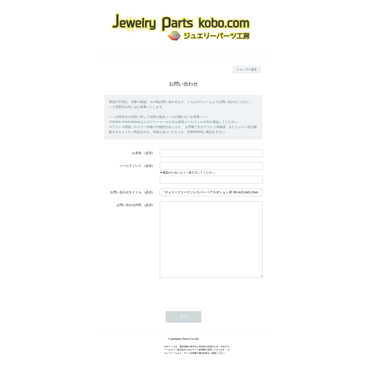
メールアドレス (130, 165)
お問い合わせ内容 (128, 205)
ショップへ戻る (247, 69)
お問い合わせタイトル (125, 192)
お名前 (136, 153)
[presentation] (196, 306)
